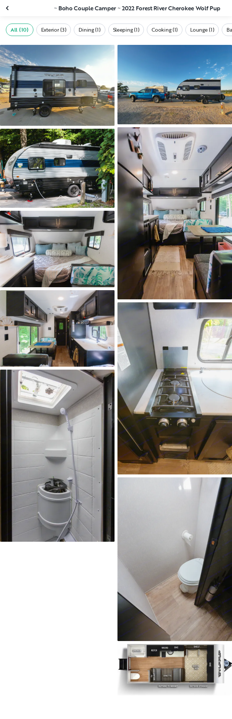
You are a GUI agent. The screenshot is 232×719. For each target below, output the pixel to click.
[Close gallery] (8, 8)
